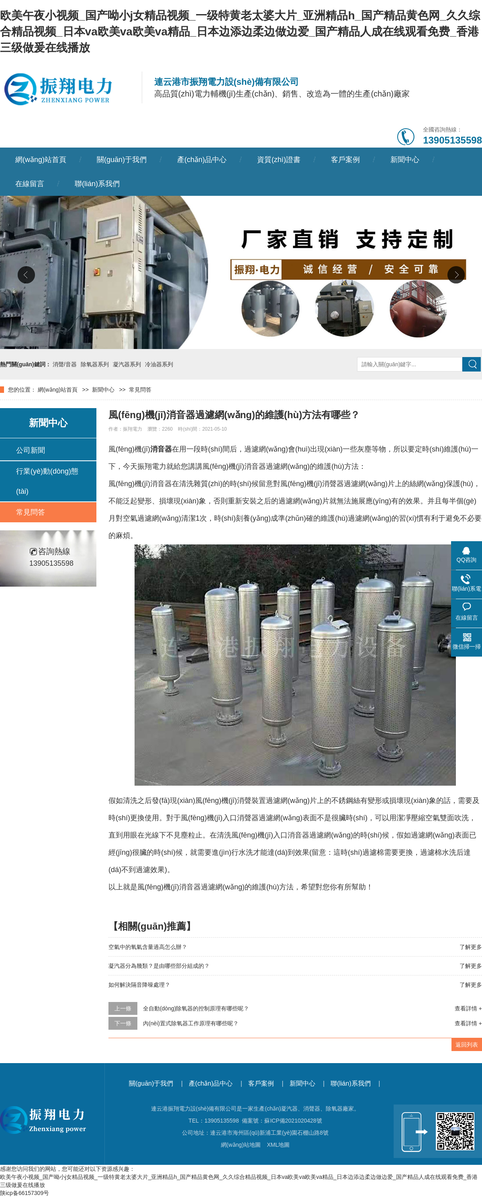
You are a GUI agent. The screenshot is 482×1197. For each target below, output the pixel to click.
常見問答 (140, 389)
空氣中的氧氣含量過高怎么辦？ (147, 947)
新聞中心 (404, 160)
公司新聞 (30, 450)
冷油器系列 (159, 364)
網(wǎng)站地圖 (241, 1145)
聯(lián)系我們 (97, 184)
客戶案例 (345, 160)
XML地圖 (278, 1145)
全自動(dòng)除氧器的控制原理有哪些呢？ (196, 1008)
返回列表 (466, 1044)
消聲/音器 (65, 364)
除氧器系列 (95, 364)
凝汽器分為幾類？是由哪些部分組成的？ (159, 966)
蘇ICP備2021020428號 (293, 1120)
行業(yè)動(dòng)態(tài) (47, 481)
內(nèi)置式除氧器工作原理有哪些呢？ (191, 1023)
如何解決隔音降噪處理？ (139, 984)
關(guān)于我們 (122, 160)
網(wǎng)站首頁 (40, 160)
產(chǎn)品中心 (202, 160)
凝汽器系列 (127, 364)
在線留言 (29, 184)
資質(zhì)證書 (278, 160)
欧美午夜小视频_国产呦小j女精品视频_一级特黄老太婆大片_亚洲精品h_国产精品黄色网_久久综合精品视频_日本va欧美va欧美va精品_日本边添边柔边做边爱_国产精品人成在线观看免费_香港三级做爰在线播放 (240, 31)
